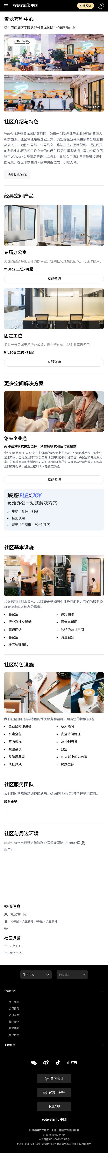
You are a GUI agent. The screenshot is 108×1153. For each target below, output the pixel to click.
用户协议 (14, 1034)
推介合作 (14, 1021)
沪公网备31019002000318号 (54, 1139)
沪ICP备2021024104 (54, 1134)
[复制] (34, 1063)
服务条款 (14, 1028)
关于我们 (14, 1002)
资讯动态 (14, 1015)
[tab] (54, 991)
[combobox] (59, 974)
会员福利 (14, 1008)
